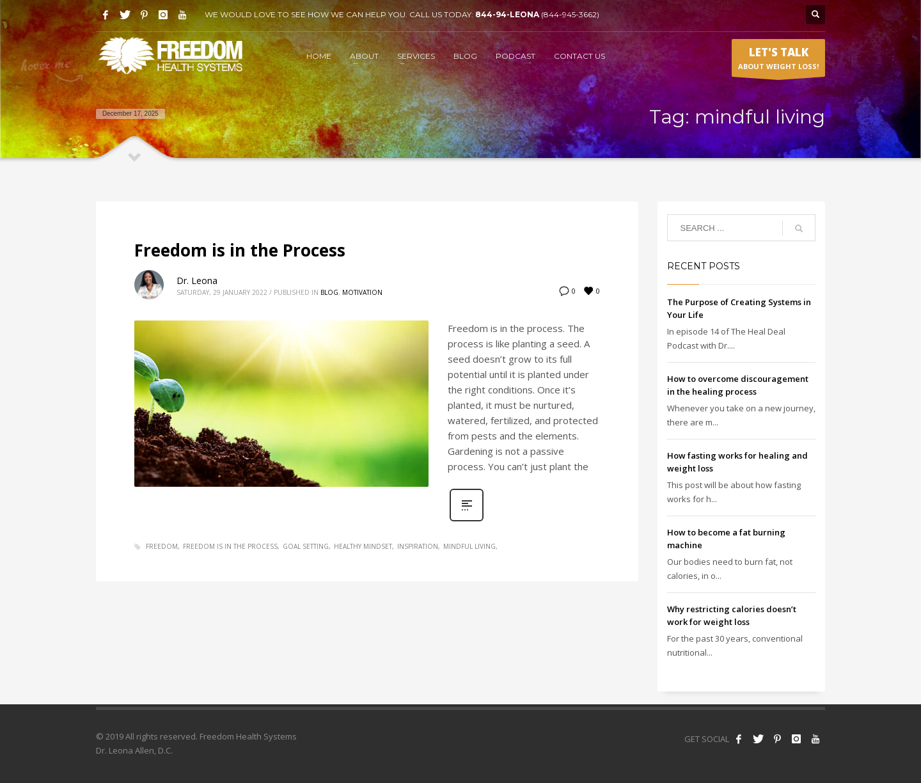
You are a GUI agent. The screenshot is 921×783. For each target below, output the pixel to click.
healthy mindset (363, 546)
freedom (162, 546)
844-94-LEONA (508, 14)
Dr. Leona (197, 280)
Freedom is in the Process (239, 250)
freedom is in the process (230, 546)
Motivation (362, 292)
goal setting (306, 546)
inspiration (417, 546)
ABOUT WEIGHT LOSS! (778, 61)
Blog (329, 292)
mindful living (469, 546)
